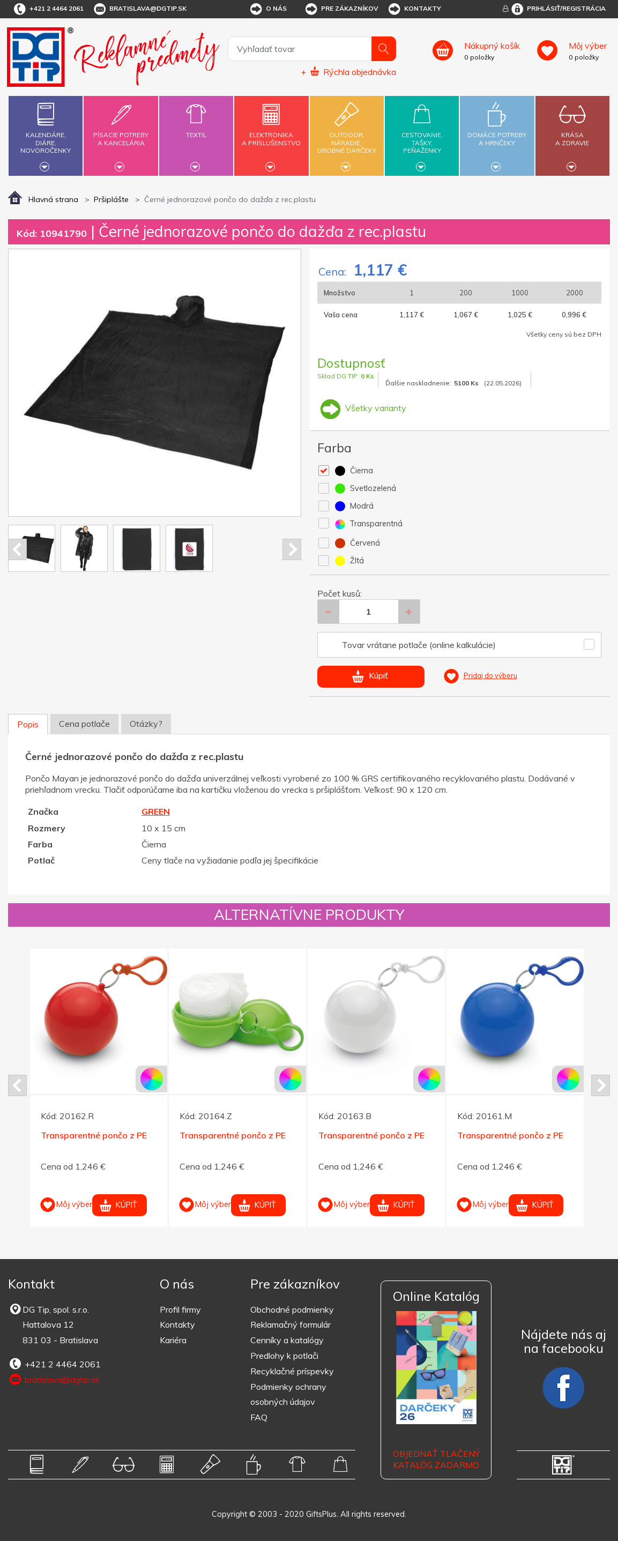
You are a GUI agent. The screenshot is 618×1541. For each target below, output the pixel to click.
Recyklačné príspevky (292, 1371)
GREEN (156, 811)
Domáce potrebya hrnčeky (497, 132)
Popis (28, 724)
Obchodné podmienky (292, 1309)
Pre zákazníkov (341, 9)
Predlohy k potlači (284, 1355)
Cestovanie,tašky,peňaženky (422, 134)
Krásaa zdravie (572, 132)
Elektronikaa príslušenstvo (271, 132)
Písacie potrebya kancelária (121, 132)
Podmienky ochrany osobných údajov (288, 1394)
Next (291, 549)
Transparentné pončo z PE (94, 1135)
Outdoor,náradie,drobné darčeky (347, 134)
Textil (196, 128)
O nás (268, 9)
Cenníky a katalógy (287, 1340)
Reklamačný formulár (290, 1324)
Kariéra (173, 1340)
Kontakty (414, 9)
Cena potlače (84, 723)
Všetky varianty (361, 408)
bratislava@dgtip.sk (139, 9)
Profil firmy (180, 1309)
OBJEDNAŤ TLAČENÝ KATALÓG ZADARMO (436, 1459)
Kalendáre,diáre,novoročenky (45, 134)
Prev (17, 549)
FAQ (258, 1417)
